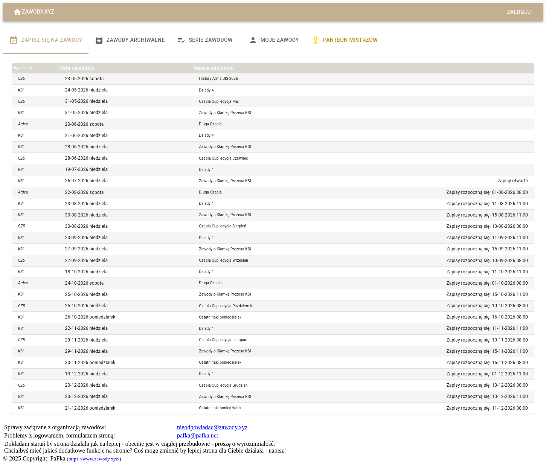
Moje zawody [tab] (273, 40)
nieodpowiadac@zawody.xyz (212, 427)
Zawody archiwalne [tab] (129, 40)
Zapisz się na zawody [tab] (45, 40)
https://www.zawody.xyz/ (94, 459)
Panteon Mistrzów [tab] (344, 40)
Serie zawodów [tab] (204, 40)
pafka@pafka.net (197, 435)
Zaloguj (519, 12)
